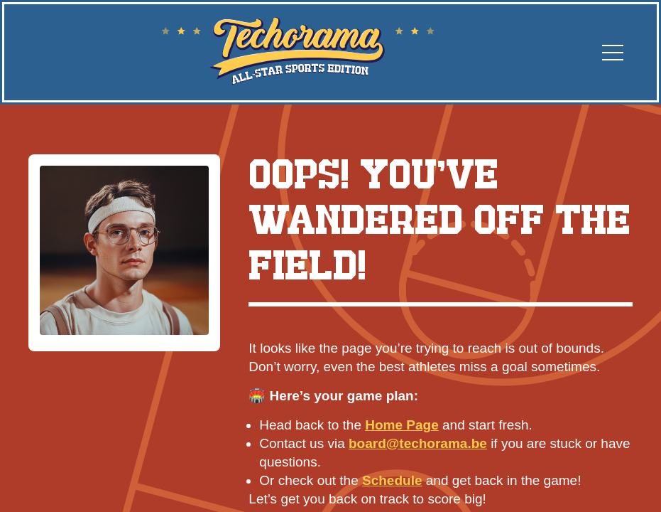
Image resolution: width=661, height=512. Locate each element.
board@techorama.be (418, 443)
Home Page (401, 424)
